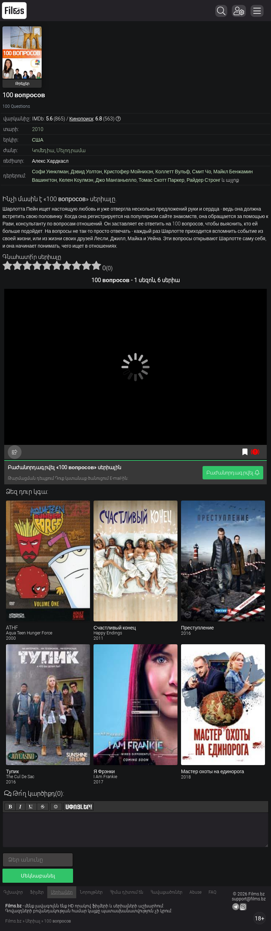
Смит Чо (201, 171)
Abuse (195, 892)
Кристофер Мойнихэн (128, 171)
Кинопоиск (82, 119)
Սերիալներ (62, 892)
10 (96, 265)
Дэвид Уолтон (86, 171)
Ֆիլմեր (37, 892)
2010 (37, 129)
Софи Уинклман (50, 171)
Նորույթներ (91, 892)
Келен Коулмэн (76, 180)
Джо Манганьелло (116, 180)
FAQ (212, 892)
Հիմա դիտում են (126, 892)
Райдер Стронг (204, 180)
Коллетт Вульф (172, 171)
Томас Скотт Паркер (162, 180)
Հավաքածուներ (166, 892)
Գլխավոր (13, 892)
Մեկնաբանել (38, 876)
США (37, 140)
